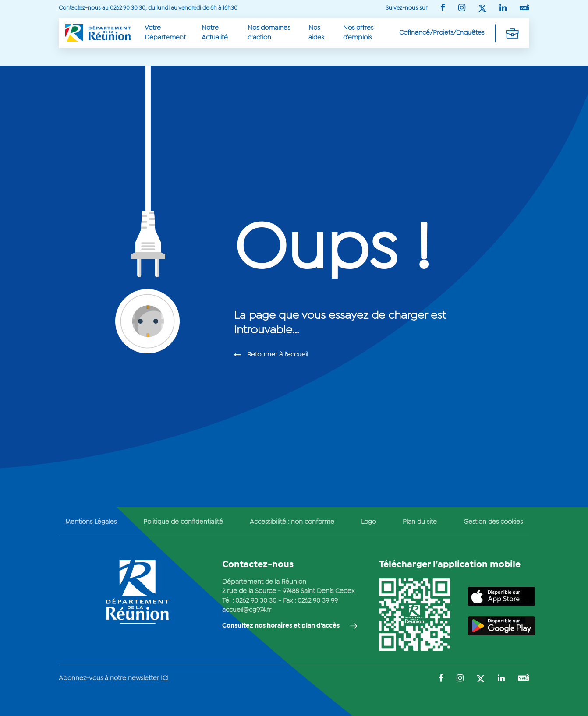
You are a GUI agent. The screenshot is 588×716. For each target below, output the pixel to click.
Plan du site (420, 522)
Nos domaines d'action (269, 32)
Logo (368, 522)
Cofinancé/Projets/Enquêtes (441, 32)
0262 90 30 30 (255, 600)
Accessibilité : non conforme (292, 522)
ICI (165, 678)
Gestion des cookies (493, 522)
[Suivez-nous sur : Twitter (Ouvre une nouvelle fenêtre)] (482, 9)
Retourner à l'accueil (277, 354)
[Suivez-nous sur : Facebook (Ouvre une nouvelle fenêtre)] (442, 9)
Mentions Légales (91, 522)
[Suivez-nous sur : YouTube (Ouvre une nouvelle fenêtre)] (524, 8)
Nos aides (316, 32)
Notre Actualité (215, 32)
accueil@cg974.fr (246, 610)
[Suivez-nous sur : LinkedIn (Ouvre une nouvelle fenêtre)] (503, 9)
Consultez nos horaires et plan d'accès (281, 625)
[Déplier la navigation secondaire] (512, 33)
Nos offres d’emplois (358, 32)
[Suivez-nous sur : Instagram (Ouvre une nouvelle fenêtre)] (461, 9)
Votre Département (165, 32)
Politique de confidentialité (183, 522)
